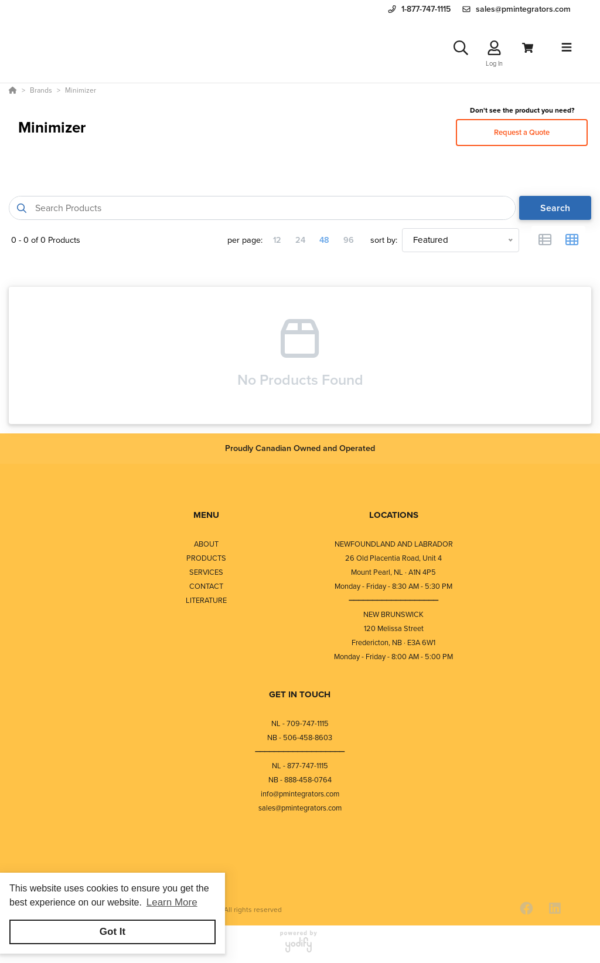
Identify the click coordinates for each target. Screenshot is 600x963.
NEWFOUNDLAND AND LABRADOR (394, 544)
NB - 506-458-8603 (299, 737)
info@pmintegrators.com (300, 793)
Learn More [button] (171, 902)
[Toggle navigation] (566, 47)
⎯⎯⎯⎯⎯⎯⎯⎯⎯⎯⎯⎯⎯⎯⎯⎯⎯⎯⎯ (393, 600)
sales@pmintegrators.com (300, 807)
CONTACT (206, 586)
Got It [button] (112, 931)
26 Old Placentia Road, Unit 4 (393, 558)
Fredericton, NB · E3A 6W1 (393, 642)
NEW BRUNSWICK (393, 614)
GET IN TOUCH (299, 694)
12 (277, 239)
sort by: (383, 240)
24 (300, 239)
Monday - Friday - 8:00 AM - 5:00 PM (393, 656)
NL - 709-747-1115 (300, 723)
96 (348, 239)
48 (324, 239)
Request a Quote (522, 132)
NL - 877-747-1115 (300, 765)
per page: (244, 240)
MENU (206, 514)
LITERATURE (206, 600)
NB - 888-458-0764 (300, 779)
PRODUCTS (206, 558)
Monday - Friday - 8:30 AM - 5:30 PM (393, 586)
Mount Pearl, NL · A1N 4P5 (393, 572)
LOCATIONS (393, 514)
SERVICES (206, 572)
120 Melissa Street (394, 628)
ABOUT (206, 544)
